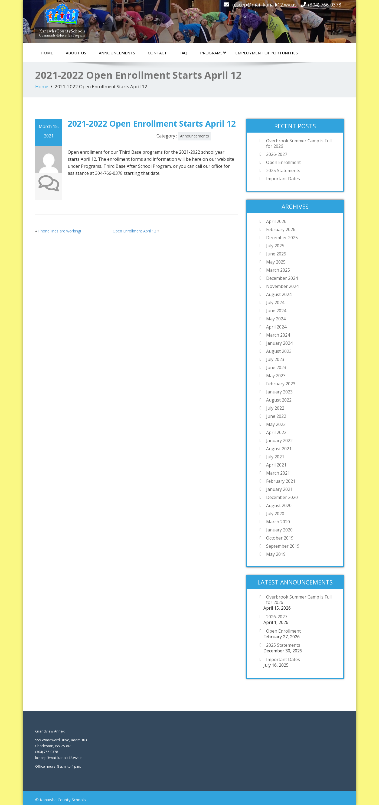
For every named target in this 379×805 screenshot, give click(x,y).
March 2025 (278, 270)
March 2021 (278, 473)
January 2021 (279, 489)
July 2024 (275, 302)
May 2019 (276, 554)
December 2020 (282, 497)
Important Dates (283, 178)
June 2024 (276, 310)
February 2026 (280, 229)
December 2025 (282, 237)
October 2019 (279, 538)
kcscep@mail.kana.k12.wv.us (264, 4)
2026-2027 (276, 154)
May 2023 (276, 375)
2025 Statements (283, 170)
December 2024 (282, 278)
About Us (76, 52)
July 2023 (275, 359)
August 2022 (279, 400)
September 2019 (282, 546)
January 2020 (279, 530)
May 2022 (276, 424)
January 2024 (279, 343)
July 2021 (275, 456)
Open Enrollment (283, 162)
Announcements (117, 52)
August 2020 (279, 505)
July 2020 (275, 513)
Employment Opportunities (266, 52)
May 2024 (276, 318)
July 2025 (275, 245)
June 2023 (276, 367)
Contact (157, 52)
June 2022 (276, 416)
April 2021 (276, 465)
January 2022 (279, 440)
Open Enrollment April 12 (134, 231)
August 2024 (279, 294)
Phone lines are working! (59, 231)
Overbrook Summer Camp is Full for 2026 (299, 143)
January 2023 (279, 392)
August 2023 (279, 351)
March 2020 (278, 521)
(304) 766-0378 (324, 4)
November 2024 (282, 286)
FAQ (183, 52)
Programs (213, 52)
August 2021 (279, 448)
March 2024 (278, 335)
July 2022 (275, 408)
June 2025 (276, 254)
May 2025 (276, 262)
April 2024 (276, 327)
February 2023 (280, 383)
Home (47, 52)
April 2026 (276, 221)
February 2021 (280, 481)
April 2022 (276, 432)
